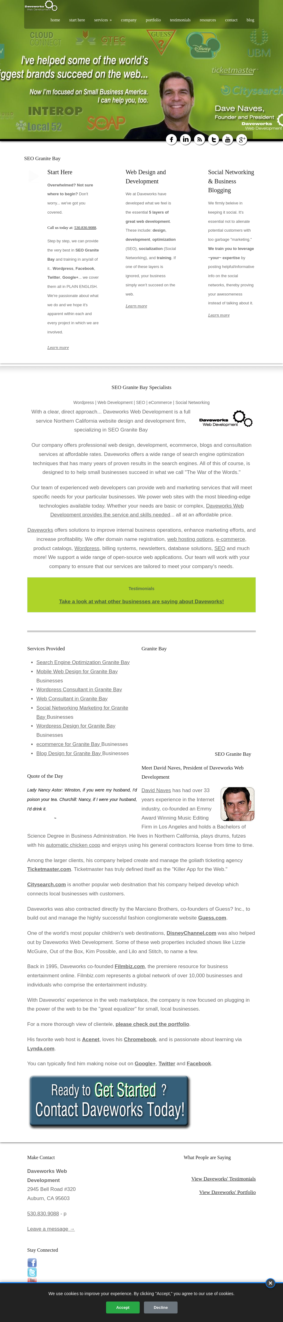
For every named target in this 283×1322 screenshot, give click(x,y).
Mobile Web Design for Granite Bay (77, 671)
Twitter (167, 1064)
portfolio (153, 20)
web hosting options (190, 539)
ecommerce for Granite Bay (68, 744)
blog (250, 20)
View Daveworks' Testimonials (223, 1179)
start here (77, 20)
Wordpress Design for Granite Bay (76, 726)
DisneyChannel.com (191, 933)
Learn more (58, 347)
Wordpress (86, 548)
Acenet (91, 1039)
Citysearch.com (46, 884)
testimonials (180, 20)
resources (208, 20)
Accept (122, 1307)
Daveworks (40, 530)
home (55, 20)
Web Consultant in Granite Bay (72, 699)
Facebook (199, 1064)
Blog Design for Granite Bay (69, 753)
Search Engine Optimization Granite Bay (83, 662)
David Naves (156, 790)
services (103, 20)
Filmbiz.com (130, 966)
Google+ (145, 1064)
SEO (219, 548)
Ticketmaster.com (49, 869)
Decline (161, 1307)
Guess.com (212, 918)
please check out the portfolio (152, 1024)
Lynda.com (40, 1049)
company (129, 20)
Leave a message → (51, 1229)
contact (231, 20)
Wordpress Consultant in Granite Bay (79, 689)
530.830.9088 (85, 227)
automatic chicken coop (73, 845)
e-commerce (230, 539)
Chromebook (140, 1039)
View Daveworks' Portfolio (227, 1192)
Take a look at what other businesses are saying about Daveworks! (141, 601)
